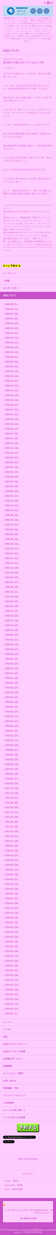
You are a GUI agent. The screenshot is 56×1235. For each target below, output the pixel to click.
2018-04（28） (12, 769)
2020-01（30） (12, 668)
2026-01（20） (12, 323)
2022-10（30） (12, 510)
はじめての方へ (11, 288)
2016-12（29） (12, 846)
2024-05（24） (12, 419)
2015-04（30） (12, 941)
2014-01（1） (12, 1013)
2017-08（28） (12, 807)
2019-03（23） (12, 716)
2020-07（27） (12, 639)
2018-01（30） (12, 783)
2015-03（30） (12, 946)
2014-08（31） (12, 980)
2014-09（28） (12, 975)
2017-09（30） (12, 802)
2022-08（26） (12, 520)
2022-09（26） (12, 515)
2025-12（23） (12, 328)
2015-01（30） (12, 956)
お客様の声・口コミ (13, 1059)
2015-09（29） (12, 917)
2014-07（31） (12, 985)
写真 (5, 1037)
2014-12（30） (12, 961)
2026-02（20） (12, 318)
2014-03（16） (12, 1004)
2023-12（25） (12, 443)
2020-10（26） (12, 625)
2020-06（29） (12, 644)
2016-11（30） (12, 850)
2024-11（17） (12, 390)
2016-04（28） (12, 884)
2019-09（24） (12, 687)
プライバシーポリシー (14, 1095)
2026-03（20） (12, 314)
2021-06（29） (12, 587)
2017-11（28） (12, 793)
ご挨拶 (6, 280)
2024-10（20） (12, 395)
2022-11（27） (12, 505)
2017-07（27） (12, 812)
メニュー (7, 1022)
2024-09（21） (12, 400)
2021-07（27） (12, 582)
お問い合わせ (9, 1081)
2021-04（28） (12, 596)
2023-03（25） (12, 486)
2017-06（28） (12, 817)
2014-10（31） (12, 970)
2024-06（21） (12, 414)
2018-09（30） (12, 745)
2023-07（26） (12, 467)
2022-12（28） (12, 500)
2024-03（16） (12, 429)
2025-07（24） (12, 352)
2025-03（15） (12, 371)
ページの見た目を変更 (14, 1117)
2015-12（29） (12, 903)
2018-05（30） (12, 764)
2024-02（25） (12, 433)
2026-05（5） (12, 304)
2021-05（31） (12, 592)
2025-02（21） (12, 376)
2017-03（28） (12, 831)
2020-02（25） (12, 663)
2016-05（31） (12, 879)
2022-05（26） (12, 534)
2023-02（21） (12, 491)
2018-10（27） (12, 740)
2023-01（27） (12, 496)
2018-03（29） (12, 774)
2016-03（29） (12, 889)
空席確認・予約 (11, 1088)
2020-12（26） (12, 616)
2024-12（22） (12, 385)
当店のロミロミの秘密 (14, 1051)
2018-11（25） (12, 735)
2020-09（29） (12, 630)
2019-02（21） (12, 721)
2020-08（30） (12, 635)
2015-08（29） (12, 922)
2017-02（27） (12, 836)
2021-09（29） (12, 572)
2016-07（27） (12, 870)
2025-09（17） (12, 342)
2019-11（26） (12, 678)
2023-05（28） (12, 477)
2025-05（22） (12, 361)
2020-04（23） (12, 654)
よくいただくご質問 (13, 1073)
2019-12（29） (12, 673)
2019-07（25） (12, 697)
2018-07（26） (12, 754)
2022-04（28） (12, 539)
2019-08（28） (12, 692)
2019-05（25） (12, 707)
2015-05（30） (12, 937)
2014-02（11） (12, 1008)
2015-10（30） (12, 913)
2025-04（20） (12, 366)
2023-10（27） (12, 453)
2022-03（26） (12, 544)
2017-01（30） (12, 841)
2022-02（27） (12, 548)
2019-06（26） (12, 702)
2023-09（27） (12, 457)
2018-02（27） (12, 778)
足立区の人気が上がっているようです (23, 62)
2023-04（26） (12, 481)
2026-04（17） (12, 309)
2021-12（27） (12, 558)
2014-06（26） (12, 989)
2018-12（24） (12, 731)
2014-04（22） (12, 999)
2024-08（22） (12, 405)
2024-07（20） (12, 409)
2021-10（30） (12, 568)
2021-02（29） (12, 606)
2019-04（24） (12, 711)
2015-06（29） (12, 932)
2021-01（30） (12, 611)
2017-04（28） (12, 826)
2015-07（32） (12, 927)
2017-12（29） (12, 788)
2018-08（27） (12, 750)
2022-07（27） (12, 524)
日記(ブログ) (9, 295)
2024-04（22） (12, 424)
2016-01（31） (12, 898)
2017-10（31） (12, 798)
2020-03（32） (12, 659)
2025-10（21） (12, 338)
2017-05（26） (12, 822)
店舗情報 (7, 1066)
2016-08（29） (12, 865)
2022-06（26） (12, 529)
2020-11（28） (12, 620)
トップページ (9, 273)
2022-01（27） (12, 553)
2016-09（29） (12, 860)
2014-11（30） (12, 965)
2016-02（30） (12, 893)
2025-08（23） (12, 347)
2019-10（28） (12, 683)
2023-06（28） (12, 472)
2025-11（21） (12, 333)
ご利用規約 (8, 1103)
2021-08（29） (12, 577)
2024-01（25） (12, 438)
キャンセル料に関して (14, 1110)
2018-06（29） (12, 759)
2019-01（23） (12, 726)
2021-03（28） (12, 601)
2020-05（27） (12, 649)
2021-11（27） (12, 563)
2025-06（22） (12, 357)
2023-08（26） (12, 462)
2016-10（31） (12, 855)
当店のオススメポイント (15, 1044)
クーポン (7, 1029)
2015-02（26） (12, 951)
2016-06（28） (12, 874)
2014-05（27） (12, 994)
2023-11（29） (12, 448)
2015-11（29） (12, 908)
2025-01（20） (12, 381)
